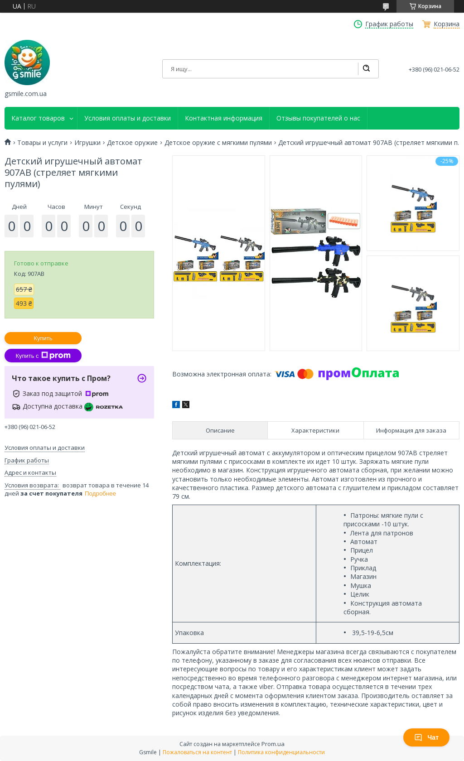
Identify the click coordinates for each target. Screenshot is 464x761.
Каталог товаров (38, 118)
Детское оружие (132, 143)
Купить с (42, 356)
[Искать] (366, 69)
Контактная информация (223, 118)
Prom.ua (273, 744)
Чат (426, 737)
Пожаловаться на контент (197, 752)
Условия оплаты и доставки (127, 118)
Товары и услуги (42, 143)
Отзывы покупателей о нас (318, 118)
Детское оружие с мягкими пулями (218, 143)
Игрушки (87, 143)
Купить (43, 338)
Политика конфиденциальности (281, 752)
